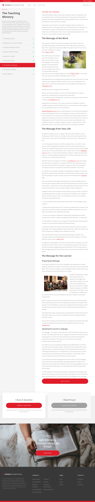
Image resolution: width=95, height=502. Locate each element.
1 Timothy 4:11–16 (73, 161)
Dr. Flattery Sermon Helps (47, 485)
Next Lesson (65, 381)
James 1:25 (60, 239)
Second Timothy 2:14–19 (49, 111)
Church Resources (37, 492)
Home (61, 479)
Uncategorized (36, 482)
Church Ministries (36, 489)
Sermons (46, 482)
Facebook (80, 479)
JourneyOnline (7, 1)
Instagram (80, 484)
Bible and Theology (35, 485)
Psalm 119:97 (49, 52)
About (61, 482)
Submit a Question (24, 405)
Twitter (79, 482)
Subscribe (47, 453)
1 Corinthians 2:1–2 (53, 100)
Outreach (46, 479)
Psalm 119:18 (75, 73)
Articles (29, 5)
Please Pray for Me (69, 405)
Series (34, 5)
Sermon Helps (41, 5)
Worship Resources (48, 489)
